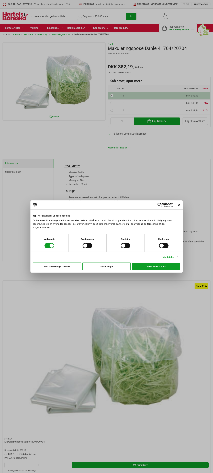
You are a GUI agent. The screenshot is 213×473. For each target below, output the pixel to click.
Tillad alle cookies (156, 266)
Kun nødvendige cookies (57, 266)
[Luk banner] (179, 205)
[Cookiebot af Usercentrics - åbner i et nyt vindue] (158, 205)
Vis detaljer (169, 257)
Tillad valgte (106, 266)
